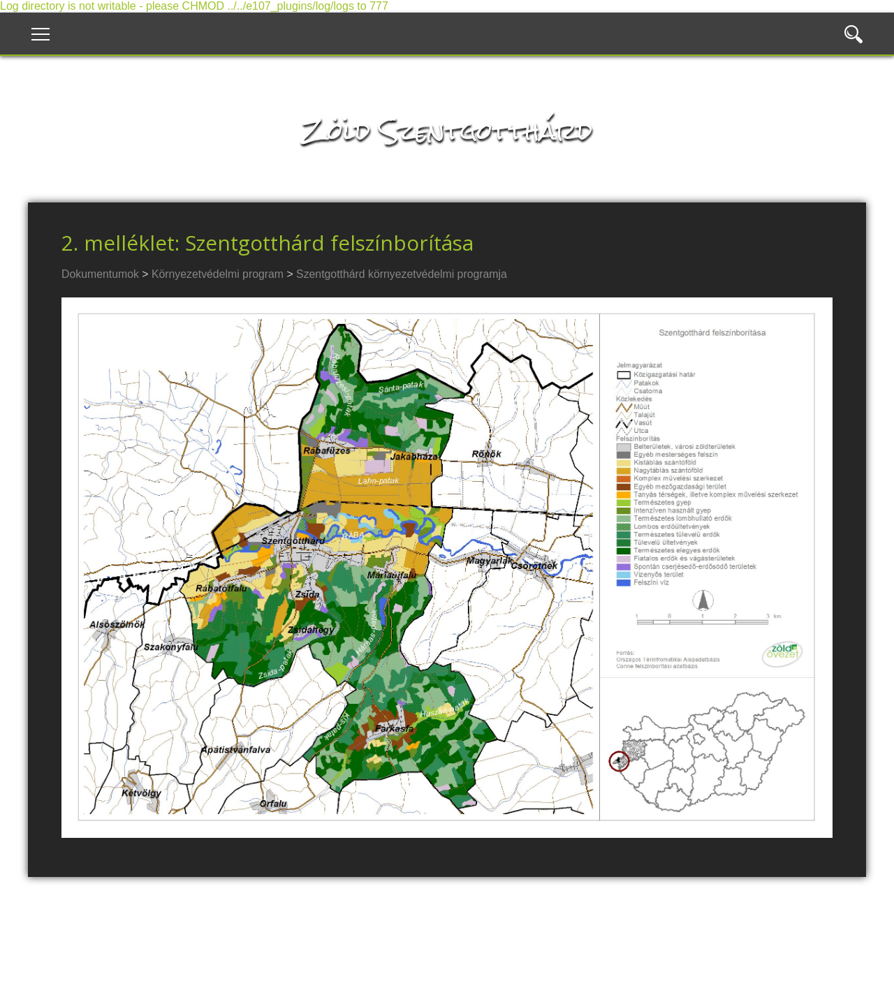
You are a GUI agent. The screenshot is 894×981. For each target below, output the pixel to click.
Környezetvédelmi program (218, 274)
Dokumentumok (100, 274)
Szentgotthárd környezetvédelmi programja (401, 274)
